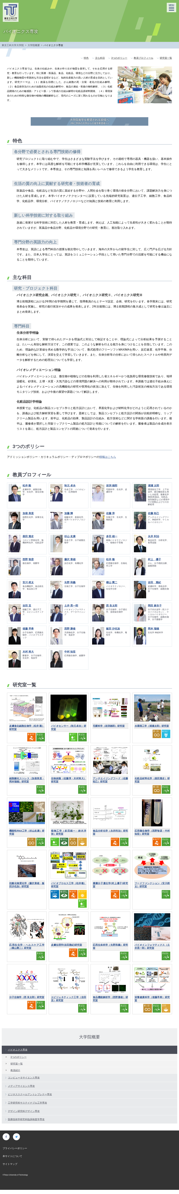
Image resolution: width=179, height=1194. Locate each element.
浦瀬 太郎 (153, 489)
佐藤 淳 (110, 517)
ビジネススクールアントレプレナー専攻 (30, 1098)
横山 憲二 (111, 586)
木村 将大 (28, 655)
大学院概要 (34, 45)
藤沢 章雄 (70, 563)
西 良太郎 (111, 609)
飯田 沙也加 (113, 632)
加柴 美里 (28, 517)
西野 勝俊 (70, 632)
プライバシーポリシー (15, 1152)
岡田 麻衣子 (155, 609)
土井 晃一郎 (71, 609)
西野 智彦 (28, 563)
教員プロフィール (143, 58)
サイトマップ (10, 1168)
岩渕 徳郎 (111, 489)
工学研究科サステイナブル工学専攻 (27, 1107)
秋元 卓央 (70, 489)
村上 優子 (154, 563)
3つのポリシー (119, 58)
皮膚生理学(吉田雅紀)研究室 (66, 949)
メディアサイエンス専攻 (21, 1090)
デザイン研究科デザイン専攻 (24, 1115)
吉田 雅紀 (154, 586)
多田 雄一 (111, 540)
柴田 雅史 (28, 540)
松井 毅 (27, 489)
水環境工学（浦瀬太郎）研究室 (152, 730)
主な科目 (100, 58)
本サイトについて (12, 1160)
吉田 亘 (27, 609)
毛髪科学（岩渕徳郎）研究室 (109, 730)
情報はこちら (107, 461)
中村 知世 (70, 655)
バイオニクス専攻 (17, 1053)
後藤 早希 (28, 632)
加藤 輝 (68, 517)
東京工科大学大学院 (13, 45)
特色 (86, 58)
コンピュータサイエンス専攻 (24, 1081)
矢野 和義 (70, 586)
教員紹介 (15, 1074)
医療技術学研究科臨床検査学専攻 (26, 1123)
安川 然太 (28, 586)
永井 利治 (153, 540)
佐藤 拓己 (153, 517)
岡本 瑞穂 (153, 632)
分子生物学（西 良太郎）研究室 (26, 1001)
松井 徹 (110, 563)
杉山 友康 (70, 540)
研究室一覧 (166, 58)
